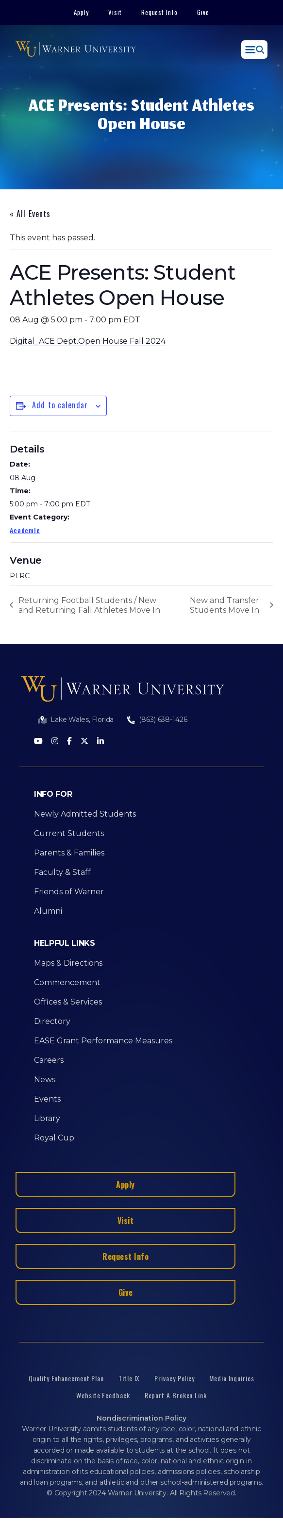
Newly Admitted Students (85, 814)
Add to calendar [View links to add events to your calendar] (60, 405)
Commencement (67, 982)
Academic (25, 530)
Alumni (48, 911)
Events (47, 1099)
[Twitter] (84, 742)
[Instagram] (54, 742)
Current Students (69, 833)
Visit (115, 12)
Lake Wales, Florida (82, 719)
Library (47, 1118)
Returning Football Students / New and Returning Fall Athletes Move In (89, 605)
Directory (52, 1021)
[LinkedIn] (100, 742)
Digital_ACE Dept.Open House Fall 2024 (88, 341)
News (44, 1079)
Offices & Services (68, 1001)
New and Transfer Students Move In (224, 605)
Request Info (159, 12)
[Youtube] (38, 742)
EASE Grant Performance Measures (103, 1040)
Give (203, 12)
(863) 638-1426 (163, 719)
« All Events (30, 213)
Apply (81, 12)
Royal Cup (54, 1137)
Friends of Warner (69, 891)
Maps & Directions (68, 963)
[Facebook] (69, 742)
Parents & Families (69, 852)
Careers (49, 1060)
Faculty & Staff (62, 872)
